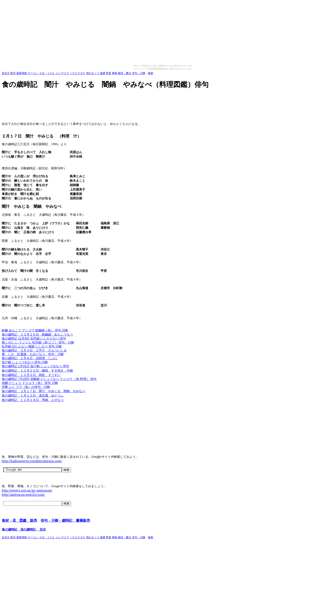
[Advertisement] (82, 96)
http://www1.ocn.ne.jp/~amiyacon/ (27, 490)
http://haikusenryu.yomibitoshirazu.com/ (32, 461)
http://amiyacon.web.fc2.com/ (23, 494)
